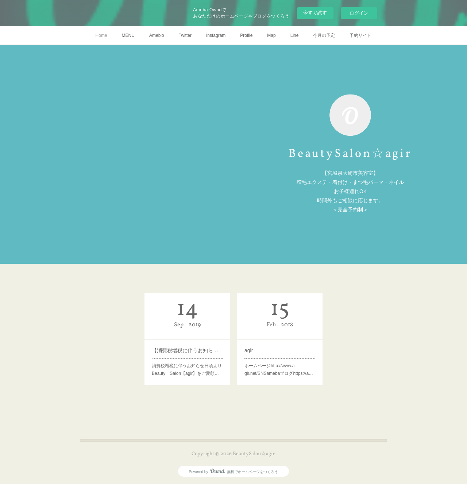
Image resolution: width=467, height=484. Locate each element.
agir (248, 350)
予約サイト (360, 35)
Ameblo (156, 35)
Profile (246, 35)
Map (271, 35)
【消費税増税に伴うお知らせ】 (187, 350)
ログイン (359, 13)
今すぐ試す (315, 12)
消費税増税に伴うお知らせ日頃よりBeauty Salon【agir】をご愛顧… (187, 369)
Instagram (215, 35)
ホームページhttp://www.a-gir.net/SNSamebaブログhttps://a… (278, 369)
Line (294, 35)
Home (101, 35)
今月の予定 (324, 35)
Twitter (185, 35)
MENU (128, 35)
